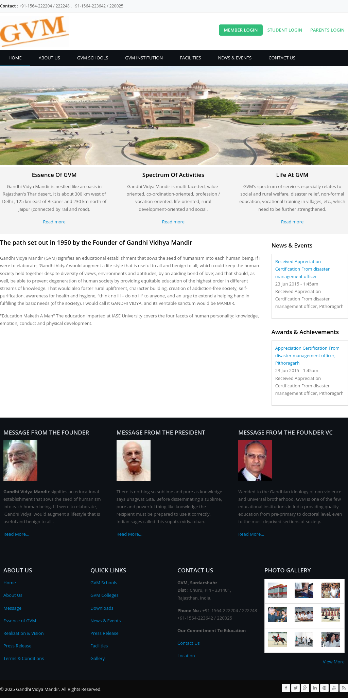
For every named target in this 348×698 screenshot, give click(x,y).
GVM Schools (92, 58)
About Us (49, 58)
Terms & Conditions (23, 658)
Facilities (190, 58)
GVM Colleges (104, 595)
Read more (54, 222)
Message (12, 608)
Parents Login (327, 30)
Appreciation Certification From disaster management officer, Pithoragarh (307, 355)
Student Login (284, 30)
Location (186, 656)
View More (334, 662)
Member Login (241, 30)
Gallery (97, 658)
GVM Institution (144, 58)
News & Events (235, 58)
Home (15, 58)
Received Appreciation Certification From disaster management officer (302, 268)
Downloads (102, 608)
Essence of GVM (19, 621)
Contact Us (281, 58)
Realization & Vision (23, 633)
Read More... (16, 534)
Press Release (17, 646)
